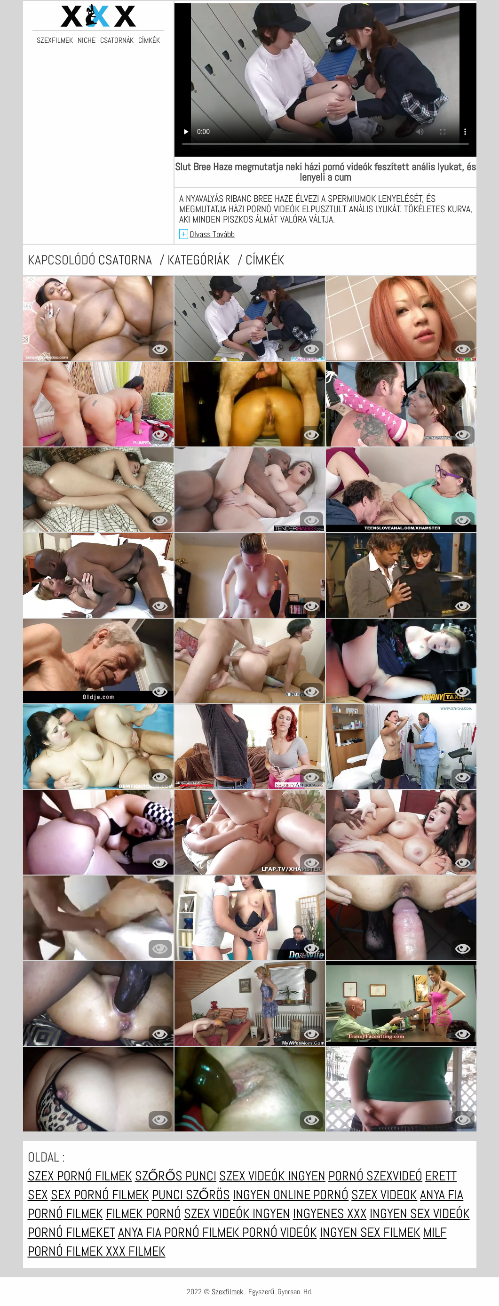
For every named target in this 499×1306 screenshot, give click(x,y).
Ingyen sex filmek (370, 1232)
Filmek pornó (143, 1213)
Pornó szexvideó (375, 1176)
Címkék (149, 40)
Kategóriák (200, 260)
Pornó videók (279, 1232)
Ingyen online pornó (291, 1195)
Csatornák (117, 40)
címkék (265, 260)
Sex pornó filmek (100, 1195)
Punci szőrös (191, 1195)
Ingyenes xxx (330, 1213)
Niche (86, 40)
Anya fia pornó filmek (180, 1232)
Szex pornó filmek (80, 1176)
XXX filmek (136, 1251)
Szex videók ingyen (272, 1176)
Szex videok (384, 1195)
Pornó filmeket (71, 1232)
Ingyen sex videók (420, 1213)
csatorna (126, 260)
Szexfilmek (55, 40)
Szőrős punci (176, 1176)
